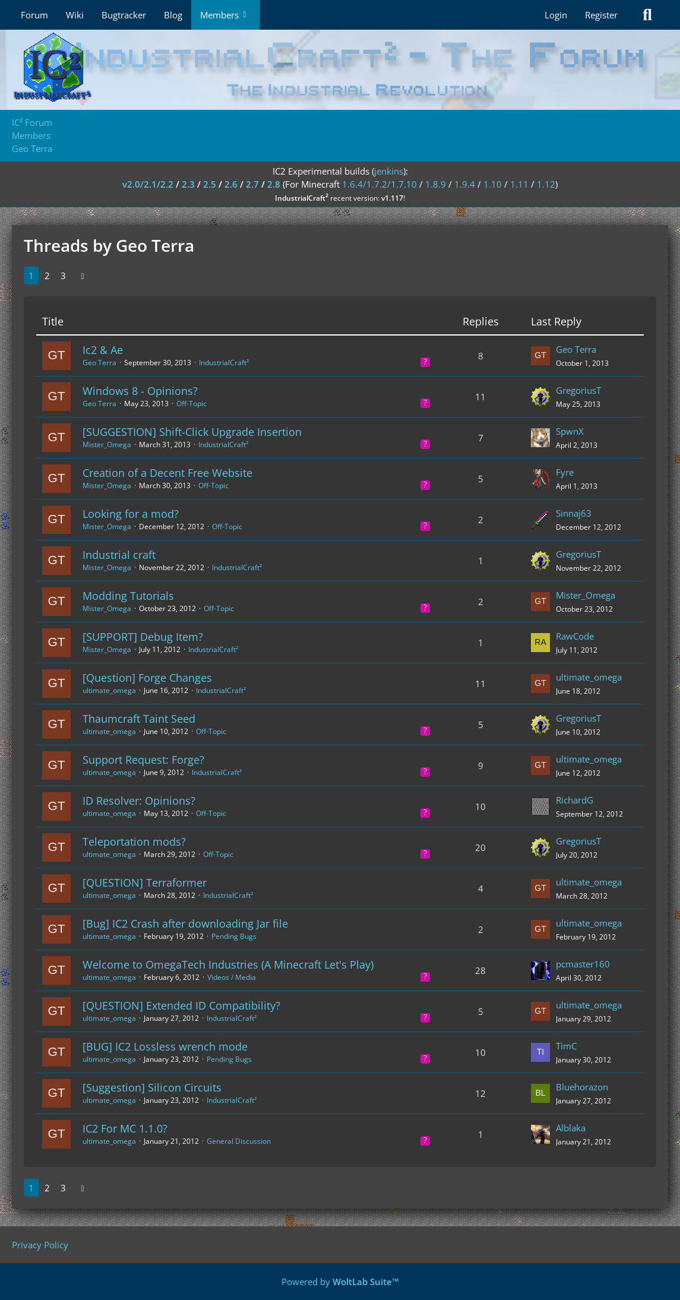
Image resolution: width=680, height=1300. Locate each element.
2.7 (252, 184)
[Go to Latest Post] (540, 355)
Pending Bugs (234, 936)
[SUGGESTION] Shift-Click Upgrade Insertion (192, 432)
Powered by (340, 1282)
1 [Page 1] (31, 275)
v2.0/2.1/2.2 (147, 184)
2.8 (273, 184)
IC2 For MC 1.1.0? (125, 1128)
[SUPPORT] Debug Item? (143, 637)
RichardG (574, 800)
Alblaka (571, 1128)
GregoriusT (578, 390)
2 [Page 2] (47, 275)
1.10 (492, 184)
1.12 (546, 184)
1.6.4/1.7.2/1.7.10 (379, 184)
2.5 (209, 184)
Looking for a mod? (131, 514)
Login (556, 15)
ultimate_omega (109, 690)
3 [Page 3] (63, 275)
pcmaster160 (583, 964)
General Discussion (239, 1141)
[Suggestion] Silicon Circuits (152, 1087)
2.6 (231, 184)
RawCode (575, 636)
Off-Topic (191, 403)
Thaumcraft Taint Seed (139, 718)
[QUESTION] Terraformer (145, 882)
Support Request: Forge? (143, 759)
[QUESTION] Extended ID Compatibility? (181, 1005)
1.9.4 (464, 184)
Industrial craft (119, 555)
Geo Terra (99, 363)
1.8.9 (435, 184)
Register (601, 15)
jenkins (388, 171)
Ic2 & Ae (103, 350)
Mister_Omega (107, 444)
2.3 (188, 184)
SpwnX (570, 431)
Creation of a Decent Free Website (167, 473)
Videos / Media (231, 977)
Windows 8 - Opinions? (140, 391)
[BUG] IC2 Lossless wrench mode (165, 1046)
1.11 (519, 184)
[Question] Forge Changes (147, 677)
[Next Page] (82, 275)
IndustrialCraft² (224, 363)
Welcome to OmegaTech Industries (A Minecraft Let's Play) (228, 964)
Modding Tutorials (128, 596)
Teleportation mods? (134, 841)
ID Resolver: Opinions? (139, 800)
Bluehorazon (582, 1087)
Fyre (565, 472)
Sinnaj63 (574, 513)
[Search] (647, 15)
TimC (566, 1046)
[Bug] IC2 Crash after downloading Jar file (185, 923)
